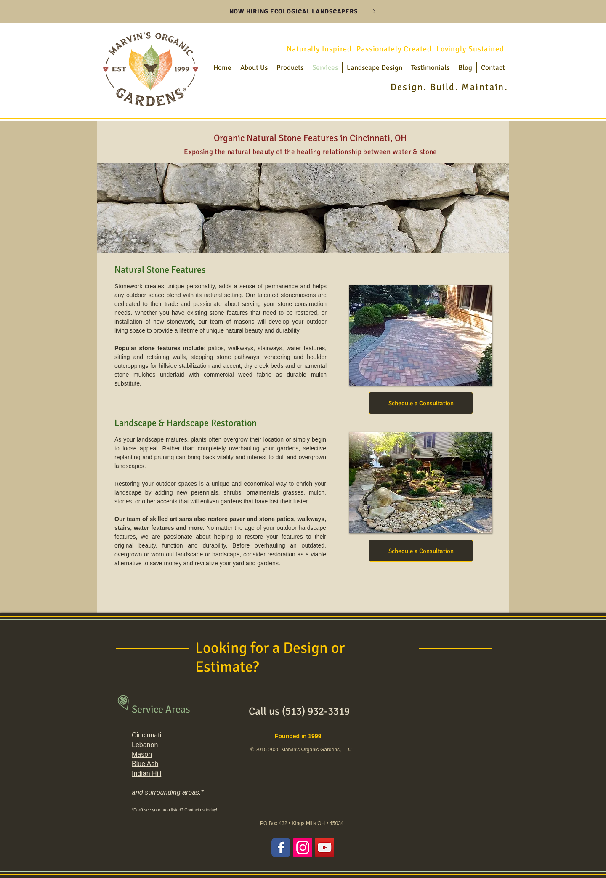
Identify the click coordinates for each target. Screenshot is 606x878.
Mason (142, 754)
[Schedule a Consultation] (421, 403)
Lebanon (145, 744)
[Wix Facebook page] (280, 847)
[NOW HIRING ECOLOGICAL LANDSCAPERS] (303, 11)
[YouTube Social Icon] (324, 847)
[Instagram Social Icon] (302, 847)
